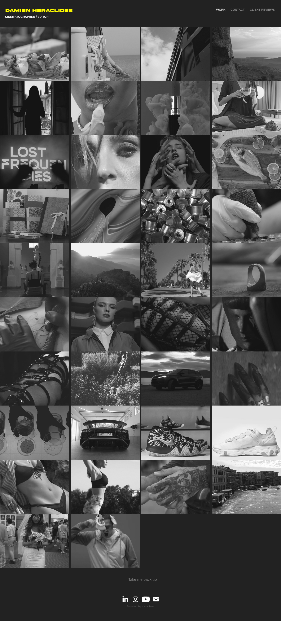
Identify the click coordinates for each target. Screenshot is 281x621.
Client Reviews (262, 9)
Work (220, 9)
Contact (237, 9)
